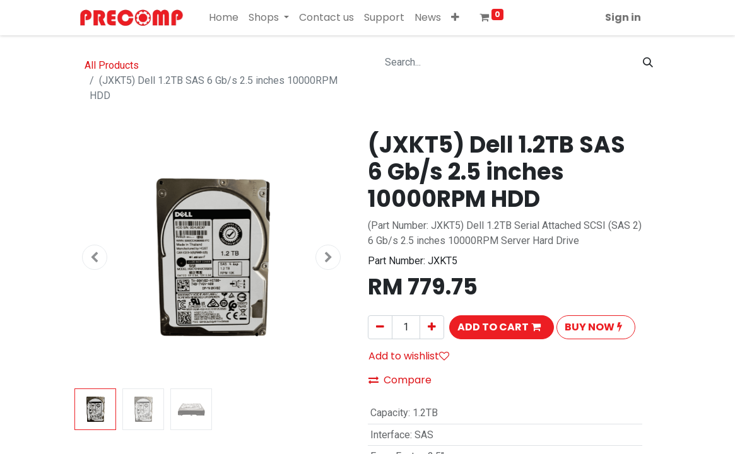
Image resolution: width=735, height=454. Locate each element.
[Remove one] (380, 327)
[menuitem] (224, 17)
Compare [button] (400, 380)
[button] (455, 17)
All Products (112, 65)
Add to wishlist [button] (408, 356)
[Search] (648, 62)
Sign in (623, 17)
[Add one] (432, 327)
